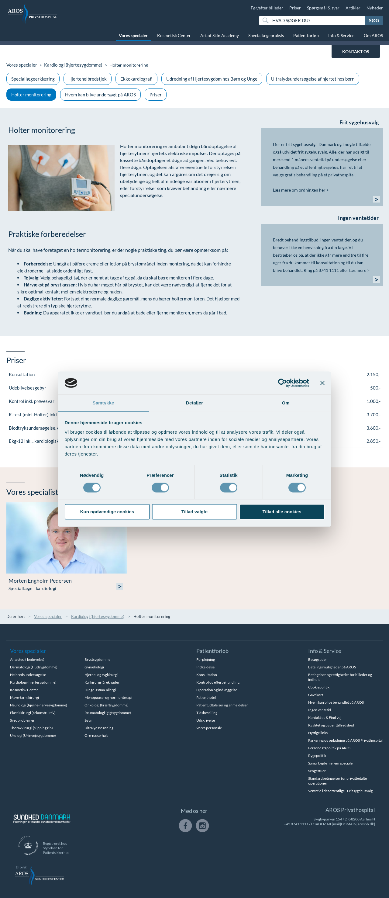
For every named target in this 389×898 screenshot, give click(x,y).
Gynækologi (94, 667)
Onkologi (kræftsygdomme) (106, 705)
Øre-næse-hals (96, 735)
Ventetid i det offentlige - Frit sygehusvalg (340, 791)
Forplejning (205, 659)
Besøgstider (317, 659)
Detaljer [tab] (194, 402)
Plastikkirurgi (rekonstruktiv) (33, 712)
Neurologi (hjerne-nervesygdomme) (38, 705)
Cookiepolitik (318, 687)
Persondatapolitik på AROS (329, 748)
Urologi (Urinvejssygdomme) (33, 735)
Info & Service (341, 35)
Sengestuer (317, 770)
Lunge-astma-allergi (100, 690)
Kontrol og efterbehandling (217, 682)
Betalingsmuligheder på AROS (332, 667)
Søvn (88, 720)
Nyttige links (318, 732)
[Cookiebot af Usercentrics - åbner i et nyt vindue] (282, 382)
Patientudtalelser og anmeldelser (222, 705)
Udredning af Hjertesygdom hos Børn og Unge (211, 78)
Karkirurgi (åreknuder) (102, 682)
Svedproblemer (22, 720)
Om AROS (373, 35)
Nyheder (375, 7)
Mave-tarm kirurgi (24, 697)
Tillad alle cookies (281, 512)
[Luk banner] (322, 383)
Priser (295, 7)
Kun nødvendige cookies (107, 512)
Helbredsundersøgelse (28, 674)
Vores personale (209, 728)
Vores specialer (133, 35)
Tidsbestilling (206, 712)
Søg (374, 20)
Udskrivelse (205, 720)
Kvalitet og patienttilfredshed (331, 725)
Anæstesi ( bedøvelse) (27, 659)
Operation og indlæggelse (216, 690)
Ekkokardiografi (136, 78)
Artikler (353, 7)
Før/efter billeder (267, 7)
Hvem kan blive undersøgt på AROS (100, 94)
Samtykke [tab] (103, 402)
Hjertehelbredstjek (87, 78)
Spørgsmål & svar (323, 7)
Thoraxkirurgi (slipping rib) (31, 728)
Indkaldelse (205, 667)
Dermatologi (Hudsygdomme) (33, 667)
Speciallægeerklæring (33, 78)
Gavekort (315, 694)
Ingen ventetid (319, 710)
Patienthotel (206, 697)
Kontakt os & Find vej (324, 717)
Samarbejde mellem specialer (331, 763)
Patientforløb (306, 35)
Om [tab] (285, 402)
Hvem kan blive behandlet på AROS (336, 702)
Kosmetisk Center (174, 35)
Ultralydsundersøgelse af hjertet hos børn (312, 78)
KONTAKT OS (355, 51)
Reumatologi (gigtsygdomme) (107, 712)
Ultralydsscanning (98, 728)
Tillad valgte (194, 512)
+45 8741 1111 (296, 824)
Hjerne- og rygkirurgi (101, 674)
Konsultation (206, 674)
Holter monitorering (31, 94)
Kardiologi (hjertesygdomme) (69, 65)
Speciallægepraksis (266, 35)
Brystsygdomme (97, 659)
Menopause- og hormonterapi (108, 697)
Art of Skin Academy (219, 35)
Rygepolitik (317, 755)
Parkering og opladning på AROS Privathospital (345, 740)
